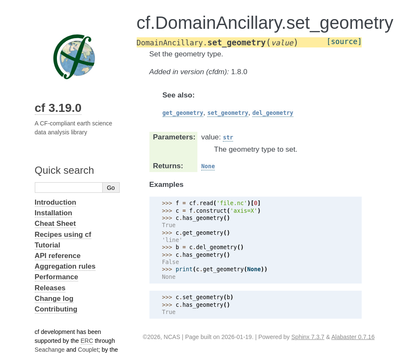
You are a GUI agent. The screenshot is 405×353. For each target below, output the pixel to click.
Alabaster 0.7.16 (352, 337)
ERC (87, 340)
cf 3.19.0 (58, 107)
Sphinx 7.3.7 (307, 337)
